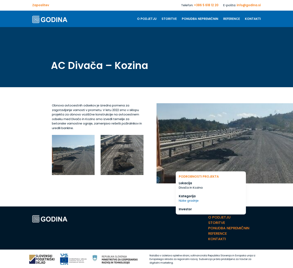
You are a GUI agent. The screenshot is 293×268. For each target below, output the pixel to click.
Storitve (169, 19)
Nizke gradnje (189, 200)
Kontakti (253, 19)
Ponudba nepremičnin (200, 19)
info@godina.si (249, 5)
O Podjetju (147, 19)
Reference (231, 19)
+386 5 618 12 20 (206, 5)
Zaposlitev (40, 5)
